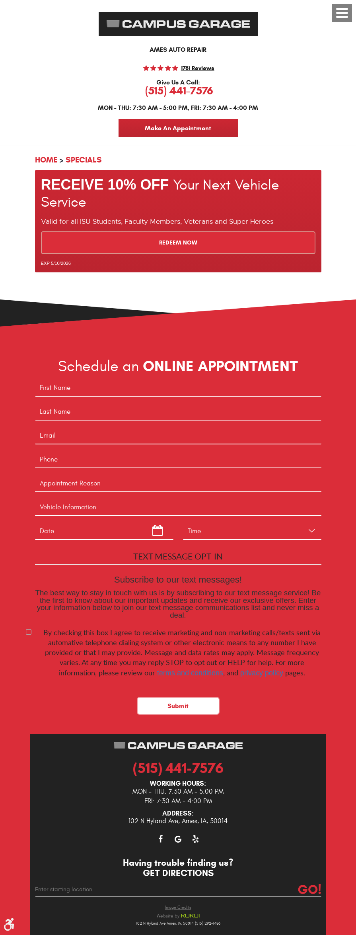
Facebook (160, 839)
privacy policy (261, 673)
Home (46, 160)
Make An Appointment (178, 128)
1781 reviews (197, 68)
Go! (308, 889)
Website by (178, 916)
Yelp (195, 839)
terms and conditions (190, 673)
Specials (84, 160)
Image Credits (178, 907)
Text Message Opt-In (178, 556)
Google (178, 839)
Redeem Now (178, 242)
